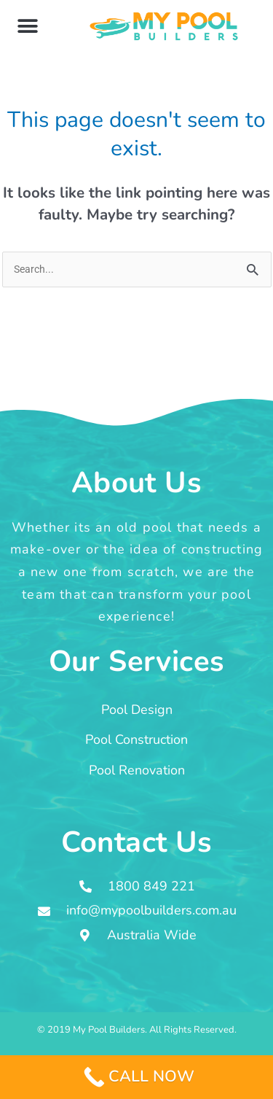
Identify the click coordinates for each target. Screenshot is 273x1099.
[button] (27, 25)
